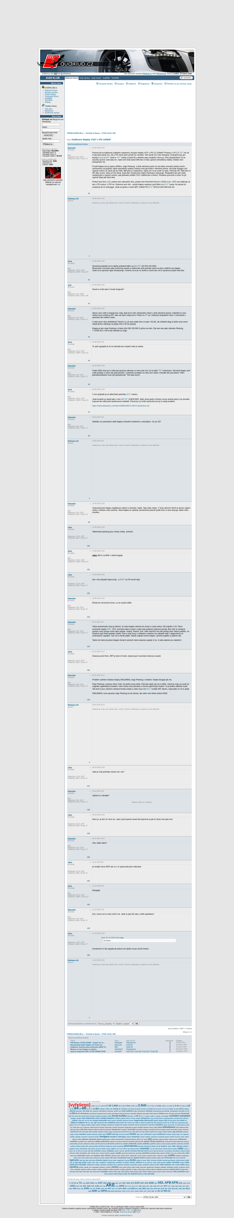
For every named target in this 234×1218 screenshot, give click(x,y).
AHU (89, 1186)
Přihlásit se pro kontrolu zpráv (178, 84)
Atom (139, 1210)
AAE (83, 1183)
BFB (162, 1188)
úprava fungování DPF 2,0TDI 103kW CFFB (87, 1051)
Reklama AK (73, 199)
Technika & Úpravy (93, 133)
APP (158, 1186)
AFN (175, 1182)
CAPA (124, 1191)
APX (165, 1186)
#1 (89, 193)
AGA (180, 1183)
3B (77, 1183)
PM (169, 1191)
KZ (156, 1191)
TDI (181, 153)
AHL (85, 1186)
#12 (88, 593)
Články (48, 102)
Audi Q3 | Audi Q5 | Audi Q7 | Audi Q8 (142, 1051)
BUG (119, 1191)
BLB (188, 1188)
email (138, 1212)
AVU (120, 1188)
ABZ (128, 1183)
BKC (176, 1188)
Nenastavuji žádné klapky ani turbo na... (86, 1045)
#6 (89, 384)
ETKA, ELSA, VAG (109, 133)
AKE (110, 1185)
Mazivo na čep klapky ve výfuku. (83, 1049)
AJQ (103, 1186)
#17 (88, 786)
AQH (180, 1186)
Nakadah (72, 148)
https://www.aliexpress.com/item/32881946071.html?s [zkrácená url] (120, 406)
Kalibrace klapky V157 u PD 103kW (91, 139)
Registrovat (58, 119)
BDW (155, 1188)
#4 (89, 337)
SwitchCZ (119, 1049)
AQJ (183, 1186)
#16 (88, 700)
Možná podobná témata (78, 144)
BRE (112, 1191)
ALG (129, 1186)
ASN (86, 1188)
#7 (89, 412)
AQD (172, 1186)
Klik (116, 1047)
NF (162, 1191)
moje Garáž (96, 78)
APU (161, 1186)
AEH (155, 1183)
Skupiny (119, 84)
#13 (88, 617)
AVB (105, 1188)
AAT (100, 1182)
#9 (89, 522)
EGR (107, 158)
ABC (105, 1183)
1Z (72, 1183)
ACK (137, 1182)
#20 (88, 857)
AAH (88, 1183)
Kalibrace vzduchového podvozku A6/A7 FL (88, 1047)
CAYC (128, 1191)
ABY (124, 1183)
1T (70, 1183)
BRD (108, 1191)
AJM (97, 1186)
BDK (148, 1188)
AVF (109, 1188)
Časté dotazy (50, 94)
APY (169, 1186)
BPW (104, 1190)
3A (75, 1183)
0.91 (123, 1210)
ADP (142, 1183)
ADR (146, 1183)
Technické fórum (52, 96)
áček (70, 261)
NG (165, 1190)
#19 (88, 833)
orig (121, 938)
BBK (140, 1188)
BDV (151, 1188)
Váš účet (48, 109)
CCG (132, 1191)
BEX (159, 1188)
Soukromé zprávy (52, 113)
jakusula (118, 1045)
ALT (136, 1186)
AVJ (116, 1188)
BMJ (89, 1191)
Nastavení (49, 111)
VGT (118, 158)
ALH (133, 1186)
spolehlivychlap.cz (126, 1215)
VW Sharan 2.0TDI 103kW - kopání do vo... (87, 1043)
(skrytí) (110, 84)
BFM (169, 1188)
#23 (88, 928)
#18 (88, 810)
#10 (88, 546)
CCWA (136, 1191)
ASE (78, 1188)
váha (70, 527)
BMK (94, 1190)
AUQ (98, 1188)
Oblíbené (131, 84)
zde (58, 184)
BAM (133, 1188)
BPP (99, 1191)
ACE (132, 1183)
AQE (176, 1186)
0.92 (128, 1210)
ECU (166, 184)
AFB (168, 1182)
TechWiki (115, 78)
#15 (88, 670)
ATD (94, 1188)
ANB (154, 1186)
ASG (81, 1188)
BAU (136, 1188)
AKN (121, 1185)
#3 (89, 303)
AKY (126, 1186)
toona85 (118, 1051)
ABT (120, 1183)
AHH (80, 1186)
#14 (88, 646)
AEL (161, 1182)
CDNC (141, 1191)
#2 (89, 280)
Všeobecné (131, 1043)
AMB (140, 1186)
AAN (92, 1183)
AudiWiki (106, 78)
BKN (184, 1188)
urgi (69, 285)
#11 (88, 569)
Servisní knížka (51, 92)
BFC (166, 1188)
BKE (180, 1188)
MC (159, 1191)
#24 (88, 955)
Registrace (143, 84)
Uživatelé (101, 84)
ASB (74, 1188)
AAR (96, 1183)
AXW (128, 1188)
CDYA (149, 1191)
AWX (124, 1188)
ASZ (90, 1188)
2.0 (132, 1210)
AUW (102, 1188)
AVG (113, 1188)
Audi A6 (129, 1045)
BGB (173, 1188)
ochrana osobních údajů (110, 1215)
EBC (153, 1191)
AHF (77, 1186)
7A (80, 1182)
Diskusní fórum (71, 78)
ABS (116, 1183)
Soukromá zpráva (126, 1212)
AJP (100, 1186)
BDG (144, 1188)
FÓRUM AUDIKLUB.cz (75, 133)
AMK (143, 1186)
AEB (151, 1182)
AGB (184, 1183)
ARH (70, 1188)
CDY (145, 1191)
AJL (93, 1186)
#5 (89, 361)
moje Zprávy (84, 78)
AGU (72, 1185)
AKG (117, 1186)
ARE (187, 1186)
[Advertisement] (117, 24)
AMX (151, 1186)
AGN (188, 1183)
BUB (116, 1191)
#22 (88, 904)
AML (147, 1186)
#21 (88, 881)
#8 (89, 436)
